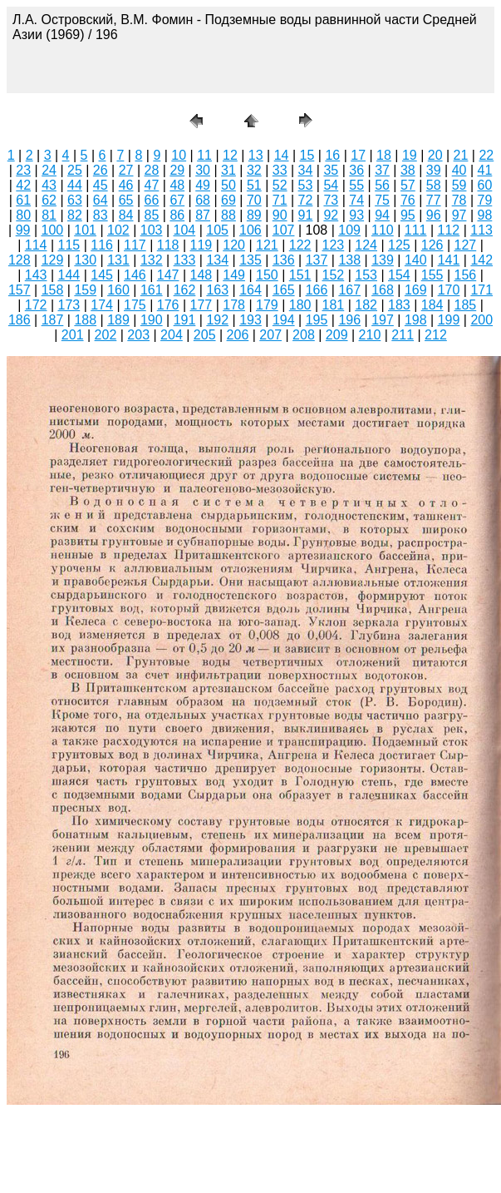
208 (303, 335)
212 (436, 335)
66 (152, 200)
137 (317, 260)
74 (356, 200)
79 (485, 200)
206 (238, 335)
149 (234, 275)
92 (330, 215)
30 (202, 170)
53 (305, 185)
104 (185, 230)
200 (481, 320)
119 (201, 245)
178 (234, 305)
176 (168, 305)
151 (300, 275)
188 (85, 320)
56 (382, 185)
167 (349, 290)
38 (407, 170)
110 (382, 230)
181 (333, 305)
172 (36, 305)
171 (481, 290)
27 (126, 170)
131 (118, 260)
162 (185, 290)
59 (459, 185)
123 (333, 245)
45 (100, 185)
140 (416, 260)
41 (485, 170)
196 (349, 320)
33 (280, 170)
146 (135, 275)
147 (168, 275)
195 (317, 320)
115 (69, 245)
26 (100, 170)
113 (481, 230)
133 (185, 260)
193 (250, 320)
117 (135, 245)
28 (152, 170)
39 (433, 170)
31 (228, 170)
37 (382, 170)
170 (449, 290)
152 (333, 275)
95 (407, 215)
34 (305, 170)
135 (250, 260)
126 (432, 245)
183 (399, 305)
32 (254, 170)
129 (53, 260)
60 (485, 185)
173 (69, 305)
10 (178, 155)
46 (126, 185)
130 (85, 260)
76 (407, 200)
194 (284, 320)
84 (126, 215)
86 (176, 215)
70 (254, 200)
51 (254, 185)
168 (382, 290)
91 (305, 215)
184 (432, 305)
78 (459, 200)
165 (284, 290)
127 (465, 245)
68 (202, 200)
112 (449, 230)
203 (138, 335)
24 (49, 170)
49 (202, 185)
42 (23, 185)
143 (36, 275)
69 (228, 200)
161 (151, 290)
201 (72, 335)
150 (267, 275)
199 (449, 320)
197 (382, 320)
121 (267, 245)
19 (409, 155)
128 (19, 260)
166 (317, 290)
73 (330, 200)
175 (135, 305)
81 (49, 215)
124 (366, 245)
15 (307, 155)
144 (69, 275)
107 (284, 230)
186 (19, 320)
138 (349, 260)
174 (102, 305)
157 (19, 290)
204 (171, 335)
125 (399, 245)
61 (23, 200)
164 (250, 290)
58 (433, 185)
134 (217, 260)
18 (383, 155)
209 (337, 335)
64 (100, 200)
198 (416, 320)
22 (486, 155)
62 (49, 200)
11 (204, 155)
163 (217, 290)
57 (407, 185)
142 (481, 260)
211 (402, 335)
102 (118, 230)
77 (433, 200)
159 (85, 290)
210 (370, 335)
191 (185, 320)
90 (280, 215)
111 (416, 230)
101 (85, 230)
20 (435, 155)
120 (234, 245)
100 (53, 230)
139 (382, 260)
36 (356, 170)
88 (228, 215)
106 (250, 230)
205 (205, 335)
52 (280, 185)
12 (230, 155)
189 (118, 320)
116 (102, 245)
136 (284, 260)
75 (382, 200)
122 (300, 245)
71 (280, 200)
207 (270, 335)
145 (102, 275)
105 (217, 230)
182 (366, 305)
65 (126, 200)
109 (349, 230)
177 (201, 305)
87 (202, 215)
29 (176, 170)
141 (449, 260)
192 (217, 320)
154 (399, 275)
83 (100, 215)
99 (23, 230)
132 (151, 260)
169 (416, 290)
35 (330, 170)
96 (433, 215)
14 (281, 155)
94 (382, 215)
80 (23, 215)
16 (332, 155)
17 (358, 155)
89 (254, 215)
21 (461, 155)
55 (356, 185)
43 (49, 185)
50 (228, 185)
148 (201, 275)
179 (267, 305)
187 (53, 320)
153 (366, 275)
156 (465, 275)
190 (151, 320)
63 (74, 200)
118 (168, 245)
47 (152, 185)
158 (53, 290)
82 (74, 215)
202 (106, 335)
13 (255, 155)
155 (432, 275)
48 (176, 185)
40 (459, 170)
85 (152, 215)
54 (330, 185)
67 (176, 200)
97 (459, 215)
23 (23, 170)
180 (300, 305)
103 (151, 230)
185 (465, 305)
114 (36, 245)
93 (356, 215)
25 (74, 170)
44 (74, 185)
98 (485, 215)
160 (118, 290)
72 (305, 200)
